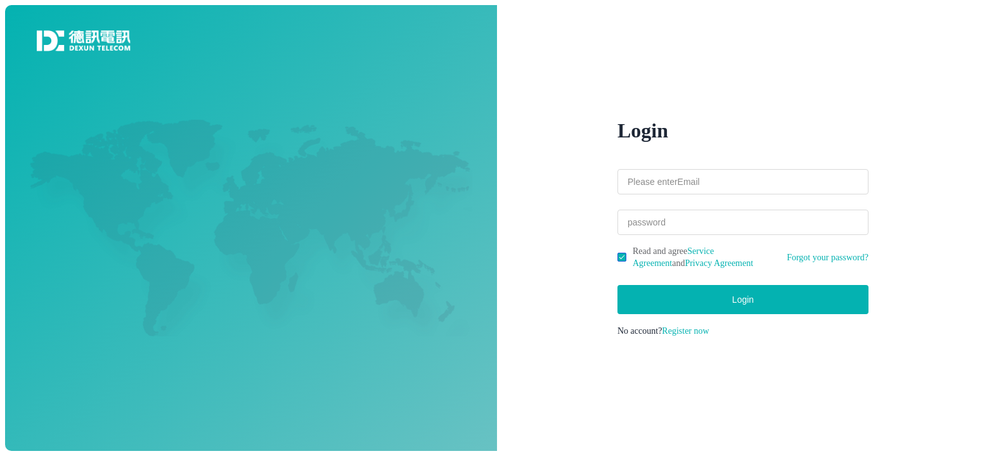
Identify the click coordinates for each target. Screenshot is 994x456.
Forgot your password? (827, 257)
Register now (685, 331)
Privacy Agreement (719, 263)
